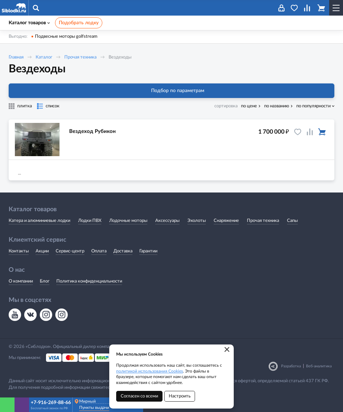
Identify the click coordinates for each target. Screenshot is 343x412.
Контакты (19, 251)
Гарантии (148, 251)
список (52, 106)
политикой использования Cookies (149, 371)
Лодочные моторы (128, 220)
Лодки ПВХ (89, 220)
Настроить (180, 396)
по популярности (313, 106)
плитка (24, 106)
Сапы (292, 220)
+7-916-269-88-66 (51, 402)
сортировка (226, 106)
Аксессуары (167, 220)
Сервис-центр (70, 251)
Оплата (98, 251)
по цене (249, 106)
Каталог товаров (29, 22)
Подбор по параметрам (171, 90)
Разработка (291, 366)
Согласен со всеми (139, 396)
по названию (276, 106)
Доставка (122, 251)
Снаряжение (226, 220)
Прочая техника (80, 57)
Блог (44, 281)
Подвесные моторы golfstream (66, 36)
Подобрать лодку (79, 22)
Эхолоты (196, 220)
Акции (42, 251)
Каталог (44, 57)
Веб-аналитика (319, 366)
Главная (16, 57)
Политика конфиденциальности (89, 281)
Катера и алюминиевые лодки (39, 220)
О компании (21, 281)
